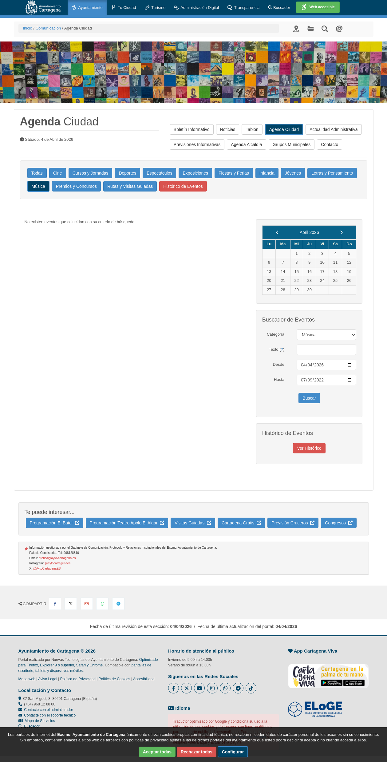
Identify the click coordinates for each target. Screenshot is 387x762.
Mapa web (26, 679)
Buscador (279, 7)
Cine (57, 173)
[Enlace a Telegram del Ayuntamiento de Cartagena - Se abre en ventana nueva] (238, 688)
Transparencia (243, 7)
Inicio (27, 28)
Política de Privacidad (78, 679)
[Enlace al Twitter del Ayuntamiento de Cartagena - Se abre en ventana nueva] (186, 688)
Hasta (279, 379)
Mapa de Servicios (36, 721)
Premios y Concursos (76, 186)
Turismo (155, 7)
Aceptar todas (157, 751)
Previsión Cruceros (292, 522)
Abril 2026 (309, 232)
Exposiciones (195, 173)
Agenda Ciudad (284, 129)
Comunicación (48, 28)
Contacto (329, 144)
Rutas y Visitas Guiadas (130, 186)
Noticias (227, 129)
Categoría (275, 334)
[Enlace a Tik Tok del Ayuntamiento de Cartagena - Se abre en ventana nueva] (251, 688)
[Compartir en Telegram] (118, 604)
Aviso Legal (47, 679)
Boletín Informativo (192, 129)
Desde (278, 364)
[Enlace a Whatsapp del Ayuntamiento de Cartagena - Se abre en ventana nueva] (225, 688)
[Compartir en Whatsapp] (102, 604)
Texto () (276, 349)
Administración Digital (196, 7)
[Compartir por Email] (87, 604)
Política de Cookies (114, 679)
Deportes (127, 173)
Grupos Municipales (292, 144)
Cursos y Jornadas (91, 173)
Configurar (233, 751)
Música (38, 186)
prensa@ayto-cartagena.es (57, 558)
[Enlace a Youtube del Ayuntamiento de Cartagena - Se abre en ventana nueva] (199, 688)
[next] (341, 232)
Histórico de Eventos (183, 186)
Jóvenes (293, 173)
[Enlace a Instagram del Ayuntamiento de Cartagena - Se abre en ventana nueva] (212, 688)
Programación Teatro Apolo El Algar (127, 522)
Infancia (266, 173)
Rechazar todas (196, 751)
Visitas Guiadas (193, 522)
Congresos (338, 522)
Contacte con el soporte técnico (50, 715)
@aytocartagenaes (57, 563)
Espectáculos (159, 173)
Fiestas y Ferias (234, 173)
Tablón (252, 129)
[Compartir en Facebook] (55, 604)
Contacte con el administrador (48, 710)
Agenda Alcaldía (246, 144)
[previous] (277, 232)
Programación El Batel (54, 522)
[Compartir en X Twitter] (71, 604)
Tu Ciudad (123, 7)
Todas (37, 173)
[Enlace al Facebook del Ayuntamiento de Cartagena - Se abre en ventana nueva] (173, 688)
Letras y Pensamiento (332, 173)
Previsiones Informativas (197, 144)
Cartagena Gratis (241, 522)
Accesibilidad (144, 679)
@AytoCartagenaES (47, 568)
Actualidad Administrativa (333, 129)
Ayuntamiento (87, 7)
